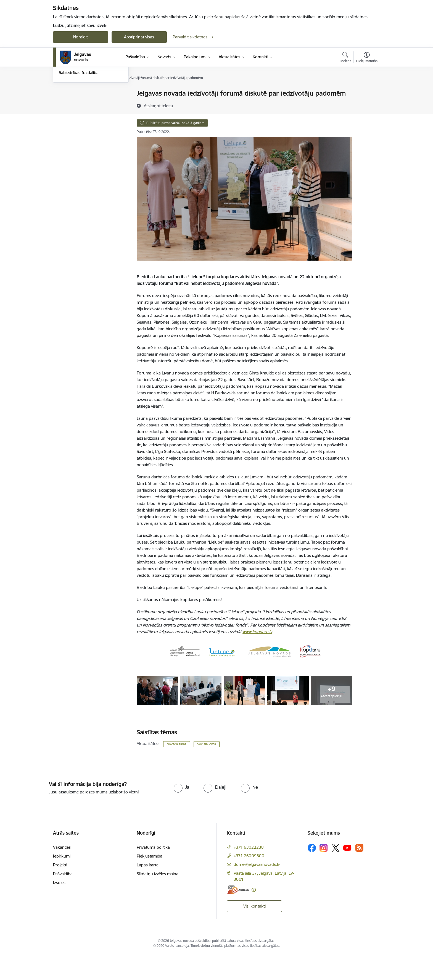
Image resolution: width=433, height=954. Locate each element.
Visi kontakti (254, 906)
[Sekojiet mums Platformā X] (335, 848)
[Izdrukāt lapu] (366, 91)
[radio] (181, 787)
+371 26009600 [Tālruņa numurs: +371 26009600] (249, 855)
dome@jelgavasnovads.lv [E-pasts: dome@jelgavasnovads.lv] (257, 864)
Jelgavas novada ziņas (79, 113)
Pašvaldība (63, 873)
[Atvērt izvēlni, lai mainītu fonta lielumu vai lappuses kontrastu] (366, 58)
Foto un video (72, 122)
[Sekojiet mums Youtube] (347, 847)
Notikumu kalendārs (77, 93)
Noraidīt (80, 37)
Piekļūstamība (149, 856)
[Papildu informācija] (254, 890)
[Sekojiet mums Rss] (359, 848)
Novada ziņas (176, 744)
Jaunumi (67, 103)
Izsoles (59, 882)
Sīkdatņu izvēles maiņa (157, 873)
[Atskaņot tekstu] (158, 105)
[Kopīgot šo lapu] (366, 105)
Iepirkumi (61, 856)
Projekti (60, 864)
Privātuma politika (153, 847)
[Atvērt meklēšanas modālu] (345, 58)
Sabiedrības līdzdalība (79, 132)
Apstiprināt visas (139, 37)
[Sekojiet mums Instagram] (324, 848)
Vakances (62, 847)
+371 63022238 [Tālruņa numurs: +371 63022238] (249, 847)
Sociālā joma (206, 744)
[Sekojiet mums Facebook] (312, 848)
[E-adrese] (238, 889)
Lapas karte (148, 864)
